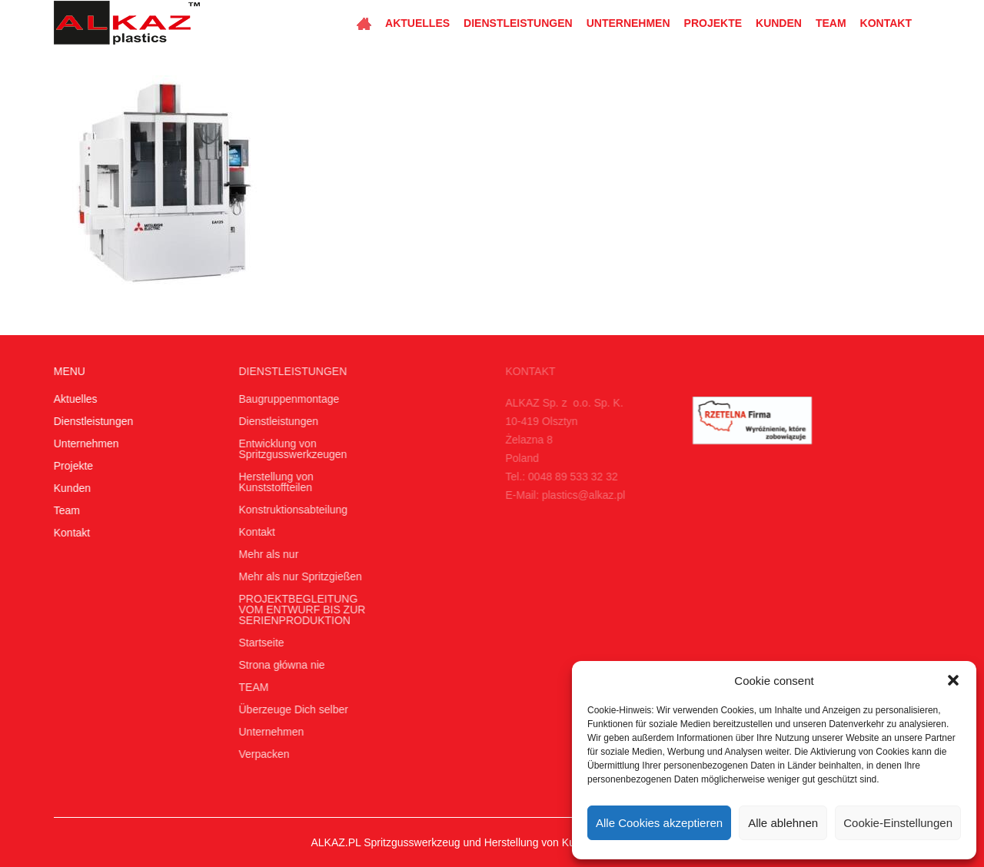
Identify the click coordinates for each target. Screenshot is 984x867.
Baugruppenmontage (284, 399)
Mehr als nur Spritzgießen (295, 576)
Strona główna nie (277, 665)
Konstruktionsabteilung (289, 509)
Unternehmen (628, 23)
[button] (953, 680)
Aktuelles (417, 23)
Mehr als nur (264, 554)
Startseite (257, 642)
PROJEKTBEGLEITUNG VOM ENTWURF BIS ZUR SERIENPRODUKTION (297, 609)
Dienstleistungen (518, 23)
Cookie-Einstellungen (897, 822)
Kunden (779, 23)
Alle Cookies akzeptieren (659, 822)
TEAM (249, 687)
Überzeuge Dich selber (289, 709)
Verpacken (259, 754)
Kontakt (886, 23)
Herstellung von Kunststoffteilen (271, 481)
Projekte (713, 23)
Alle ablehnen (783, 822)
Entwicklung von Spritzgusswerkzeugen (288, 448)
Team (831, 23)
